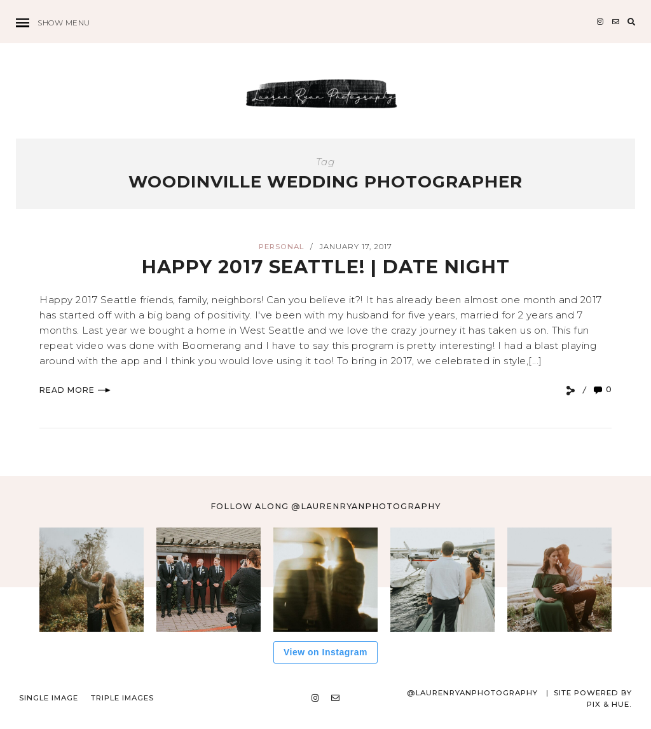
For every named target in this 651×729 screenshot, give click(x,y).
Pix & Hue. (609, 704)
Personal (281, 246)
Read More (75, 390)
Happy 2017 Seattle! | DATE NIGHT (326, 266)
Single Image (48, 697)
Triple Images (122, 697)
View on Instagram (325, 652)
